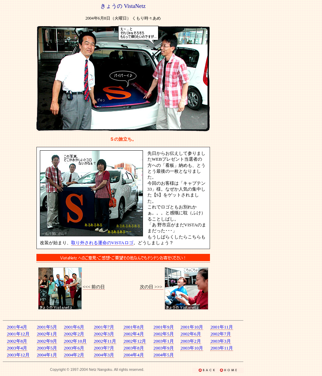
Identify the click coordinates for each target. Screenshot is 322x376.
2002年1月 (47, 333)
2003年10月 (191, 348)
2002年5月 (164, 333)
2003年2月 (190, 341)
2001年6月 (74, 327)
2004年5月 (164, 354)
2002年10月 (75, 341)
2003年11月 (221, 348)
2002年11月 (105, 341)
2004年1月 (47, 354)
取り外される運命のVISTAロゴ (102, 242)
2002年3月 (104, 333)
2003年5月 (47, 348)
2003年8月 (133, 348)
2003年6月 (74, 348)
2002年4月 (133, 333)
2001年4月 (17, 327)
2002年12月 (134, 341)
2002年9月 (47, 341)
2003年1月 (164, 341)
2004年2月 (74, 354)
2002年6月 (190, 333)
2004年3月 (104, 354)
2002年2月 (74, 333)
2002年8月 (17, 341)
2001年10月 (191, 327)
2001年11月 (221, 327)
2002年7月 (220, 333)
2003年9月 (164, 348)
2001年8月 (133, 327)
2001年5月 (47, 327)
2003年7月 (104, 348)
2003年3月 (220, 341)
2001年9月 (164, 327)
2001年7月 (104, 327)
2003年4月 (17, 348)
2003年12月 (18, 354)
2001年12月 (18, 333)
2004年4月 (133, 354)
